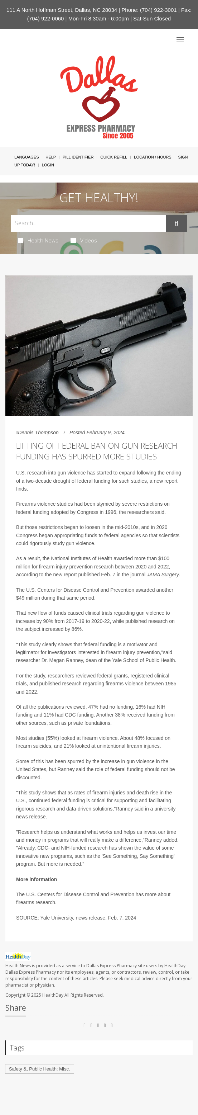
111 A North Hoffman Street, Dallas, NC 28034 (61, 10)
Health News (38, 240)
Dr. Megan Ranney (62, 660)
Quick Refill (113, 157)
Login (48, 165)
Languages (26, 157)
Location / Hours (152, 157)
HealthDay (52, 995)
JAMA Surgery (163, 574)
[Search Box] (88, 223)
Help (50, 157)
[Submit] (176, 223)
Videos (84, 240)
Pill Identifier (78, 157)
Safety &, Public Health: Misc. (39, 1069)
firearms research (35, 902)
